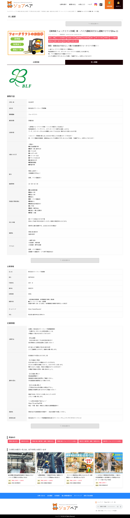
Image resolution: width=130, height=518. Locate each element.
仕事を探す (63, 4)
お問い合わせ (41, 495)
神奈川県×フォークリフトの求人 (66, 441)
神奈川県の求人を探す (23, 11)
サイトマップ (78, 495)
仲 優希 (115, 510)
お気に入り (81, 4)
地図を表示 (31, 234)
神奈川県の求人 (13, 441)
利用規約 (57, 495)
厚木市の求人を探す (35, 11)
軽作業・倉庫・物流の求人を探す (50, 11)
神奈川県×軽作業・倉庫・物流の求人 (43, 441)
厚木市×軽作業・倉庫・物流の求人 (90, 441)
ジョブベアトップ (11, 11)
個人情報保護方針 (67, 495)
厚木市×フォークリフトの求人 (112, 441)
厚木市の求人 (25, 441)
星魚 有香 (100, 510)
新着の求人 (72, 4)
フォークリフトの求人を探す (68, 11)
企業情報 (36, 62)
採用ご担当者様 (88, 495)
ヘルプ (90, 4)
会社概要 (49, 495)
